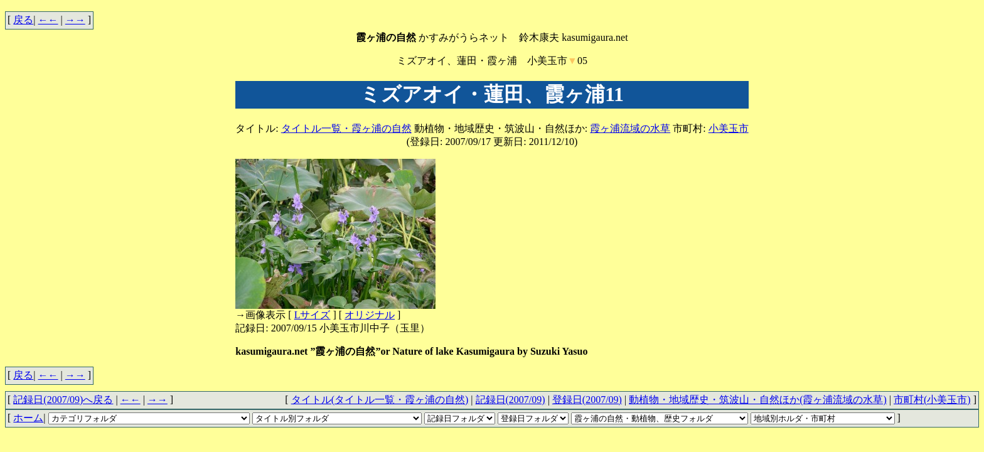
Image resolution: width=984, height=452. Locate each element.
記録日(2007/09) (510, 399)
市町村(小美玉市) (932, 399)
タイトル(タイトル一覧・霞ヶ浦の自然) (380, 399)
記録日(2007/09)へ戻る (63, 399)
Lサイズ (312, 314)
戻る (23, 19)
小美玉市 (729, 128)
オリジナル (370, 314)
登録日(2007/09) (587, 399)
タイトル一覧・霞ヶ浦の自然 (346, 128)
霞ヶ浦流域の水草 (630, 128)
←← (48, 19)
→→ (75, 19)
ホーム (28, 417)
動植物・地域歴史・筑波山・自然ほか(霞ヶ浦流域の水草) (758, 399)
